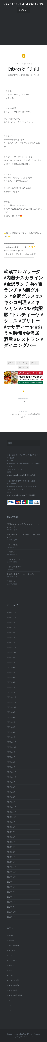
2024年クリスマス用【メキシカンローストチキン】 (23, 525)
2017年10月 (11, 877)
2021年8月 (11, 712)
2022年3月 (11, 682)
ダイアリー (11, 950)
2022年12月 (11, 647)
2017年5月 (11, 902)
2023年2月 (11, 637)
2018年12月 (11, 807)
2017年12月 (11, 867)
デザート (10, 970)
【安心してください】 (15, 559)
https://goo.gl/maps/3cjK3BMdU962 (21, 475)
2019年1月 (11, 802)
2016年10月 (11, 912)
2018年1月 (11, 862)
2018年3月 (11, 852)
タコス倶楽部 (12, 960)
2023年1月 (11, 642)
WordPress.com (26, 1037)
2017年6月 (11, 897)
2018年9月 (11, 822)
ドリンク (10, 975)
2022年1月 (11, 692)
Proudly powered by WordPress (19, 1034)
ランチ (9, 1000)
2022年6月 (11, 667)
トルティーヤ (22, 363)
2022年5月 (11, 672)
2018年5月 (11, 842)
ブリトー (34, 363)
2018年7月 (11, 832)
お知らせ (10, 935)
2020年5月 (11, 757)
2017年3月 (11, 907)
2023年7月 (11, 627)
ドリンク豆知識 (13, 980)
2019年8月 (11, 787)
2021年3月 (11, 732)
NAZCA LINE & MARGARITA (23, 4)
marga (16, 75)
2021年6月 (11, 717)
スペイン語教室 (13, 945)
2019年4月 (11, 792)
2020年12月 (11, 742)
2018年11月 (11, 812)
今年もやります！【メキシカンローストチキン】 (23, 535)
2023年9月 (11, 622)
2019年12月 (11, 772)
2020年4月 (11, 762)
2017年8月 (11, 887)
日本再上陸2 (12, 581)
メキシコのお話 (13, 985)
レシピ (9, 1005)
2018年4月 (11, 847)
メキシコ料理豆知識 (15, 995)
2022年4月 (11, 677)
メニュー (24, 10)
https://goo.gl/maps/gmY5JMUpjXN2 (21, 495)
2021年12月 (11, 697)
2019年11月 (11, 777)
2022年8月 (11, 657)
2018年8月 (11, 827)
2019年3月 (11, 797)
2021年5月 (11, 722)
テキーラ (10, 965)
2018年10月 (11, 817)
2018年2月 (11, 857)
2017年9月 (11, 882)
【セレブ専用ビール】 (15, 567)
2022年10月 (11, 652)
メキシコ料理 (27, 64)
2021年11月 (11, 702)
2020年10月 (11, 747)
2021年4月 (11, 727)
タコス (17, 64)
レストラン (23, 367)
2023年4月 (11, 632)
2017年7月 (11, 892)
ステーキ (10, 940)
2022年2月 (11, 687)
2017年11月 (11, 872)
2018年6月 (11, 837)
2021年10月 (11, 707)
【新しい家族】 (13, 545)
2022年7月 (11, 662)
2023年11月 (11, 617)
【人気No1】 (12, 552)
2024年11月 (11, 612)
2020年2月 (11, 767)
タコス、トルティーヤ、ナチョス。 (21, 574)
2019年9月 (11, 782)
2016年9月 (11, 917)
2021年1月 (11, 737)
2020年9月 (11, 752)
